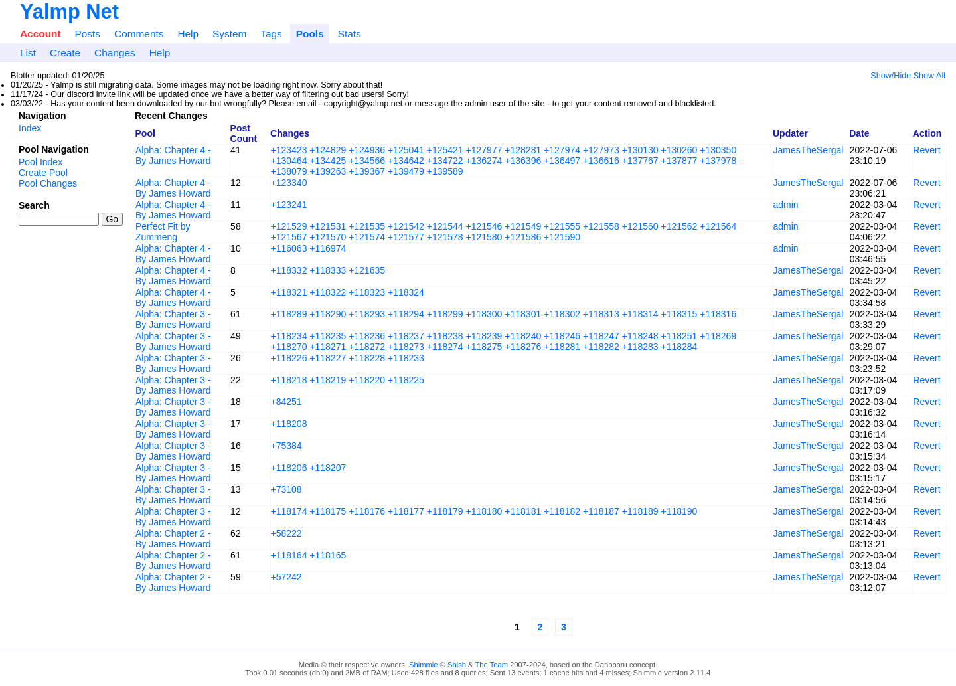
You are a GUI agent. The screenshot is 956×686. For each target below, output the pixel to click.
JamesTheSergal (808, 150)
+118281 (562, 346)
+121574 (367, 237)
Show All (929, 75)
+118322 (327, 292)
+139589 (445, 171)
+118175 (327, 511)
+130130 (640, 150)
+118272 (367, 346)
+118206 (289, 467)
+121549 (523, 226)
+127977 (484, 150)
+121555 (562, 226)
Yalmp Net (69, 11)
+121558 (601, 226)
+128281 (523, 150)
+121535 (367, 226)
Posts (88, 33)
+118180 (484, 511)
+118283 (640, 346)
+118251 (679, 336)
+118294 (406, 314)
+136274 (484, 160)
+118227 (327, 358)
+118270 (289, 346)
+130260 (679, 150)
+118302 (562, 314)
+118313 (601, 314)
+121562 (679, 226)
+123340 (289, 182)
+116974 (327, 248)
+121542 (406, 226)
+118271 (327, 346)
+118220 (367, 380)
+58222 (286, 533)
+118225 (406, 380)
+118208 (289, 423)
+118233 (406, 358)
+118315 (679, 314)
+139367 (367, 171)
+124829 (327, 150)
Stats (349, 33)
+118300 (484, 314)
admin (786, 204)
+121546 (484, 226)
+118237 (406, 336)
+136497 (562, 160)
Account (40, 33)
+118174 (289, 511)
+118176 (367, 511)
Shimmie (423, 665)
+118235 (327, 336)
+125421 (445, 150)
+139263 (327, 171)
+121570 (327, 237)
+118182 (562, 511)
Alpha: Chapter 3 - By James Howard (173, 319)
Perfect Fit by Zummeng (162, 231)
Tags (271, 33)
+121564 (718, 226)
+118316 (718, 314)
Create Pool (43, 172)
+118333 (327, 270)
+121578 (445, 237)
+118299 (445, 314)
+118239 (484, 336)
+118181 (523, 511)
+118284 (679, 346)
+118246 (562, 336)
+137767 (640, 160)
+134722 (445, 160)
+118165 (327, 555)
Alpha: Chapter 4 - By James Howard (173, 155)
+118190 (679, 511)
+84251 (286, 401)
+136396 (523, 160)
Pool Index (40, 162)
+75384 (286, 445)
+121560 (640, 226)
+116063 (289, 248)
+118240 (523, 336)
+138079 (289, 171)
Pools (310, 33)
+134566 (367, 160)
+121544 (445, 226)
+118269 (718, 336)
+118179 (445, 511)
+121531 (327, 226)
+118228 (367, 358)
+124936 (367, 150)
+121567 (289, 237)
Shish (456, 665)
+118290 (327, 314)
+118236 (367, 336)
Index (30, 128)
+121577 (406, 237)
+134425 (327, 160)
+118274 (445, 346)
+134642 (406, 160)
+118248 (640, 336)
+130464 (289, 160)
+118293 (367, 314)
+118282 (601, 346)
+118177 (406, 511)
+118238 (445, 336)
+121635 (367, 270)
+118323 (367, 292)
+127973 (601, 150)
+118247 (601, 336)
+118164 (289, 555)
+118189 (640, 511)
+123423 (289, 150)
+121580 (484, 237)
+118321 (289, 292)
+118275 (484, 346)
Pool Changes (48, 183)
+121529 (289, 226)
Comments (138, 33)
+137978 (718, 160)
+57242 (286, 577)
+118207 (327, 467)
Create (65, 52)
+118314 (640, 314)
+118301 (523, 314)
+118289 (289, 314)
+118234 (289, 336)
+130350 (718, 150)
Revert (926, 150)
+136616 (601, 160)
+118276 (523, 346)
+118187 (601, 511)
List (28, 52)
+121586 (523, 237)
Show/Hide (890, 75)
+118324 (406, 292)
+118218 (289, 380)
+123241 (289, 204)
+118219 (327, 380)
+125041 (406, 150)
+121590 (562, 237)
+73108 (286, 489)
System (229, 33)
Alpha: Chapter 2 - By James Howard (173, 538)
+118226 (289, 358)
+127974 (562, 150)
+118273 (406, 346)
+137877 (679, 160)
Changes (114, 52)
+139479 (406, 171)
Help (188, 33)
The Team (491, 665)
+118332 (289, 270)
